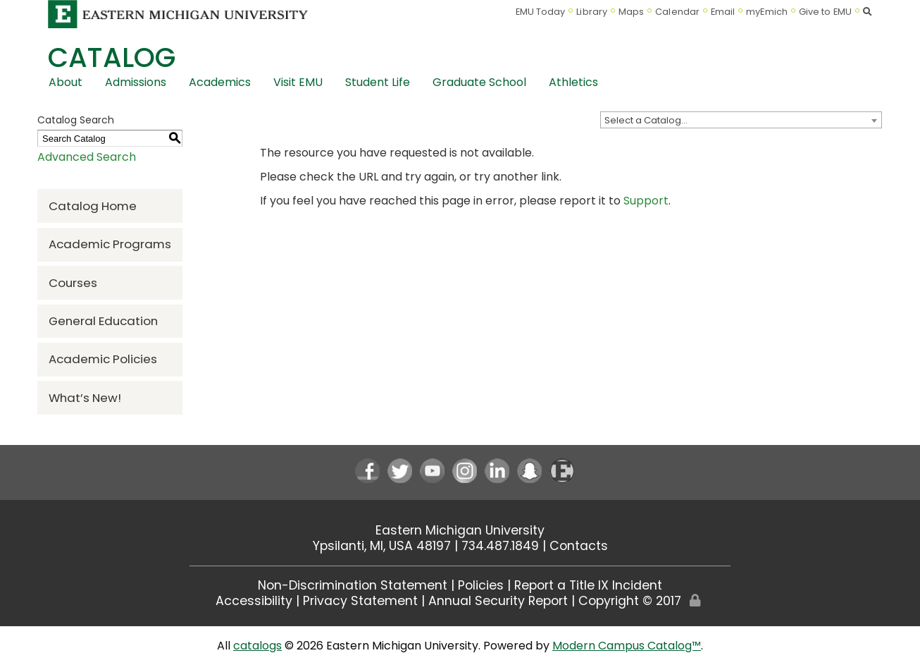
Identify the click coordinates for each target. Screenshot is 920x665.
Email (723, 12)
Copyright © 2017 (629, 600)
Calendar (677, 12)
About (65, 82)
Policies (481, 585)
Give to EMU (825, 12)
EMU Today (541, 12)
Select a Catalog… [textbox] (646, 120)
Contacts (578, 545)
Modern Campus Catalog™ (626, 645)
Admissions (135, 82)
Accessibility (254, 600)
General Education (103, 320)
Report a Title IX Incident (588, 585)
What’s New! (85, 397)
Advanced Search (86, 157)
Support (646, 201)
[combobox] (741, 119)
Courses (73, 282)
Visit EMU (298, 82)
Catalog (111, 57)
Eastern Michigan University (460, 530)
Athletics (573, 82)
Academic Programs (110, 244)
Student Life (377, 82)
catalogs (257, 645)
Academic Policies (103, 358)
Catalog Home (93, 205)
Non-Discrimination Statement (352, 585)
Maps (631, 12)
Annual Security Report (498, 600)
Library (591, 12)
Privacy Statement (360, 600)
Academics (220, 82)
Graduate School (479, 82)
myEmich (767, 12)
